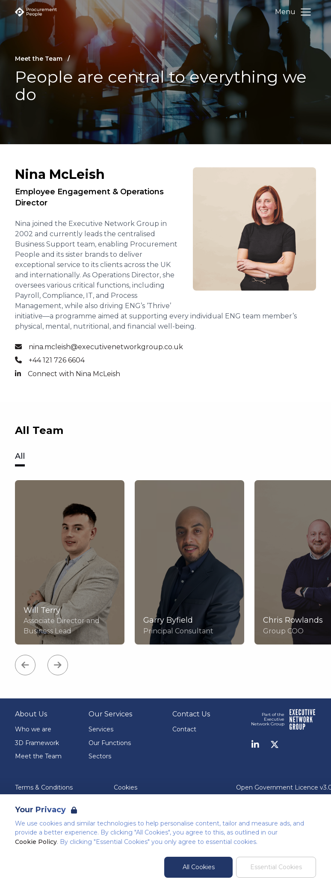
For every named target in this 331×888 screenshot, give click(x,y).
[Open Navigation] (306, 12)
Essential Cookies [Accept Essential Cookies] (276, 867)
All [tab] (20, 456)
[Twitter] (274, 745)
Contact (184, 729)
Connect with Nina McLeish (74, 374)
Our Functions (110, 743)
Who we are (33, 729)
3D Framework (37, 743)
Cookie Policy (36, 842)
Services (101, 729)
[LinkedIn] (255, 745)
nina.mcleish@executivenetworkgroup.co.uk (106, 347)
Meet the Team (38, 756)
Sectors (100, 756)
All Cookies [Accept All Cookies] (199, 867)
